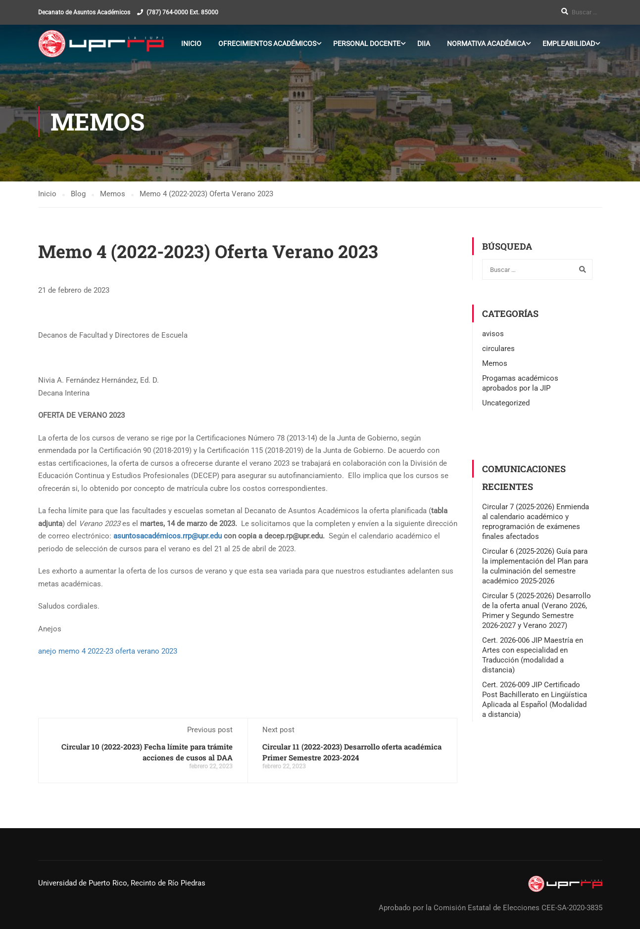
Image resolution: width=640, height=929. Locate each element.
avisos (493, 334)
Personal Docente (366, 43)
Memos (494, 363)
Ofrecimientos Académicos (267, 43)
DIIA (423, 43)
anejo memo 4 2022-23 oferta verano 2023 (107, 651)
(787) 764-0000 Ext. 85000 (182, 12)
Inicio (191, 43)
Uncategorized (506, 403)
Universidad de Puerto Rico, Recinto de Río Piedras (121, 883)
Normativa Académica (486, 43)
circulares (498, 349)
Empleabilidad (568, 43)
